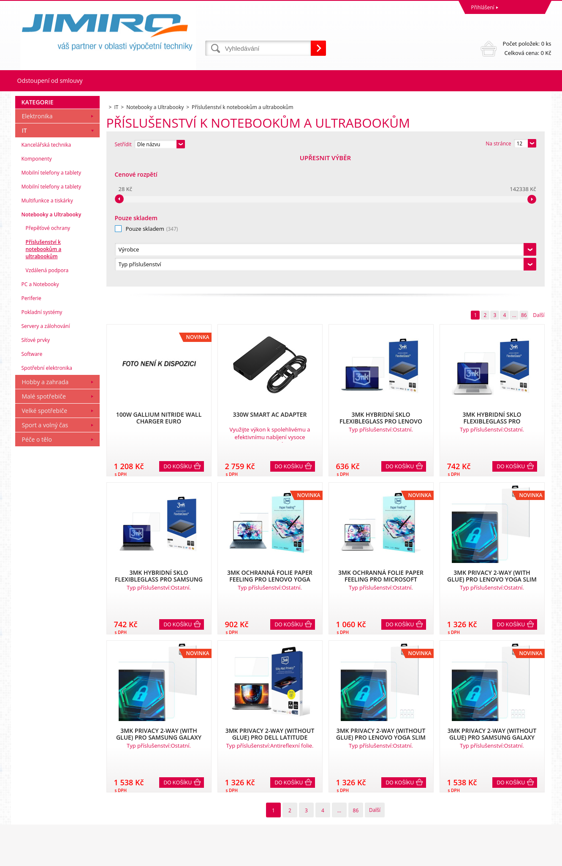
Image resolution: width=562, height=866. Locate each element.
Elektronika (37, 246)
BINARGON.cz (535, 857)
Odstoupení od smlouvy (50, 80)
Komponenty (37, 288)
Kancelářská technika (46, 274)
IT (24, 260)
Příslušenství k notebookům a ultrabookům (44, 379)
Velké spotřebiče (45, 540)
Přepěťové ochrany (48, 357)
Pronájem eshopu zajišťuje (486, 857)
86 (524, 185)
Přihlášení (482, 7)
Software (32, 483)
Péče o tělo (37, 569)
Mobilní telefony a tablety (51, 302)
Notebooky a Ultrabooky (51, 344)
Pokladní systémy (42, 441)
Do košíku (178, 337)
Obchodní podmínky (41, 787)
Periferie (31, 428)
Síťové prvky (36, 469)
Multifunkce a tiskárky (47, 330)
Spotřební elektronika (47, 497)
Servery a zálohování (46, 455)
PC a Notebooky (40, 414)
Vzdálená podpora (47, 400)
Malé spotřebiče (44, 526)
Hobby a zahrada (45, 512)
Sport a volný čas (45, 555)
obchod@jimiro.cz (304, 824)
